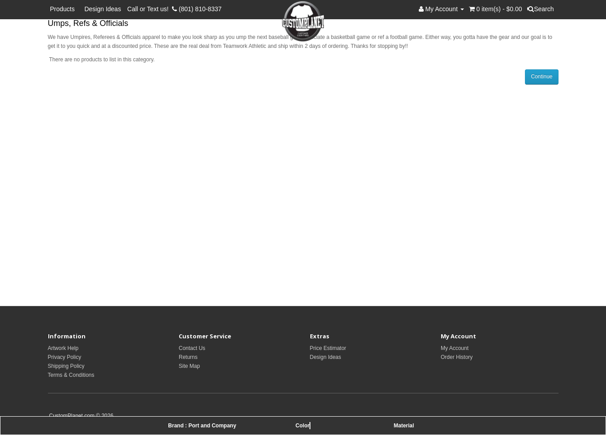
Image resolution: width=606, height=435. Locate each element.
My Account (454, 348)
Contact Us (192, 348)
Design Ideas (102, 9)
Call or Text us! (149, 9)
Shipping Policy (66, 366)
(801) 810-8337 (197, 9)
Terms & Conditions (71, 375)
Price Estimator (328, 348)
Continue (541, 76)
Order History (457, 357)
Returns (188, 357)
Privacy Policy (65, 357)
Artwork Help (63, 348)
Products (64, 9)
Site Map (189, 366)
